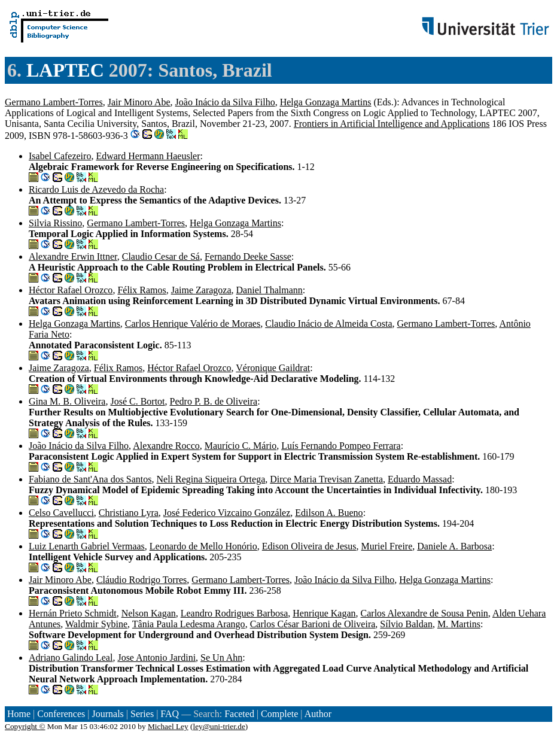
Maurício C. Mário (240, 446)
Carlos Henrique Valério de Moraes (192, 323)
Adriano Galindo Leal (70, 657)
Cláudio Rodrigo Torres (141, 580)
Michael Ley (168, 726)
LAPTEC (65, 70)
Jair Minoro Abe (139, 102)
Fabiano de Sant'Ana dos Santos (90, 479)
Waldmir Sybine (96, 624)
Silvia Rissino (55, 223)
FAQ (169, 714)
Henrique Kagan (324, 613)
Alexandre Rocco (166, 446)
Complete (279, 714)
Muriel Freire (387, 546)
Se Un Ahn (221, 657)
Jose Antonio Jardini (156, 657)
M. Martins (458, 624)
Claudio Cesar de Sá (161, 256)
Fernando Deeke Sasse (248, 256)
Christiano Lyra (129, 513)
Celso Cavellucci (61, 513)
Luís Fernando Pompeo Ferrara (341, 446)
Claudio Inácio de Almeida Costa (328, 323)
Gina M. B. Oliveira (67, 401)
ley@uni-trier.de (219, 726)
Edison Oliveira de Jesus (309, 546)
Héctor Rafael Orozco (70, 290)
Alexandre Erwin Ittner (73, 256)
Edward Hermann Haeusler (148, 156)
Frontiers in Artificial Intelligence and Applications (391, 124)
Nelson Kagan (148, 613)
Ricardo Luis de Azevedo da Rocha (96, 189)
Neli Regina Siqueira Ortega (211, 479)
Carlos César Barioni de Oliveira (313, 624)
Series (142, 714)
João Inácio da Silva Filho (225, 102)
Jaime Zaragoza (201, 290)
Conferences (61, 714)
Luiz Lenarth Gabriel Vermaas (87, 546)
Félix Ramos (141, 290)
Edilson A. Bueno (329, 513)
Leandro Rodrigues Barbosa (234, 613)
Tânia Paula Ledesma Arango (188, 624)
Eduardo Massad (420, 479)
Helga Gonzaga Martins (326, 102)
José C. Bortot (137, 401)
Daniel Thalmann (269, 290)
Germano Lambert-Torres (54, 102)
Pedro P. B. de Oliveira (214, 401)
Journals (107, 714)
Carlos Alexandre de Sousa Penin (424, 613)
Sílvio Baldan (406, 624)
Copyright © (25, 726)
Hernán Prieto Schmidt (73, 613)
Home (19, 714)
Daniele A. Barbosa (454, 546)
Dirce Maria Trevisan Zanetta (326, 479)
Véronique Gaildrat (273, 368)
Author (318, 714)
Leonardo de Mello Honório (203, 546)
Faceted (239, 714)
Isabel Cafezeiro (60, 156)
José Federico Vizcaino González (226, 513)
